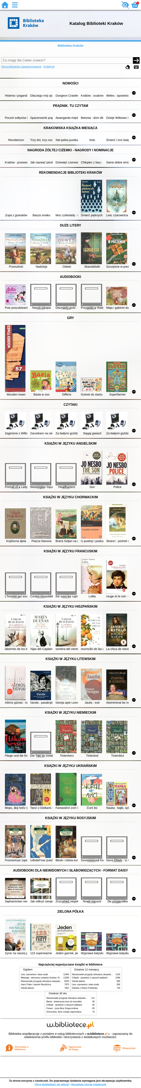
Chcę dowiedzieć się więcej (52, 1084)
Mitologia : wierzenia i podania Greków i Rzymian (43, 978)
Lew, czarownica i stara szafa (34, 974)
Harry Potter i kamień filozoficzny (36, 984)
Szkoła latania (27, 988)
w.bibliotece (97, 1033)
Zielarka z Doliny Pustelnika (85, 988)
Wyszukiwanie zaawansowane (21, 66)
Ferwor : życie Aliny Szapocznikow (62, 1008)
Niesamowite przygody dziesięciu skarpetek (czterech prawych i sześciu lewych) (58, 981)
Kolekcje (49, 66)
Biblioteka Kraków (70, 45)
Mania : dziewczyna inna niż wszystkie (64, 1001)
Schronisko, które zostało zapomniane (64, 1012)
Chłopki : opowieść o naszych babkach (90, 978)
